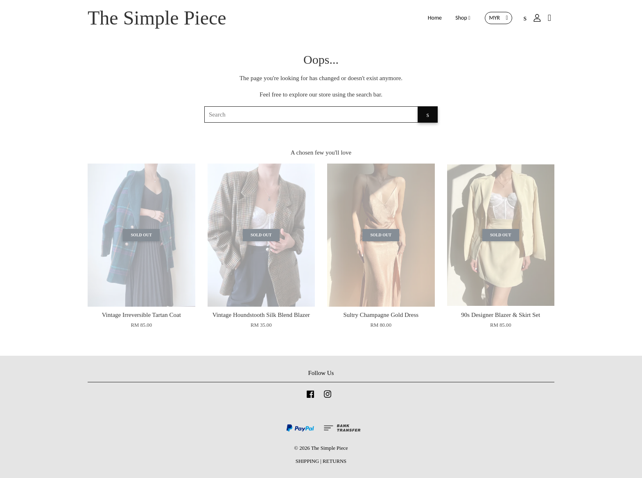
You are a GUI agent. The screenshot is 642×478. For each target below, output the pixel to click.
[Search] (311, 114)
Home (435, 17)
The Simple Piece (157, 18)
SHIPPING (307, 461)
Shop (462, 17)
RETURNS (334, 461)
